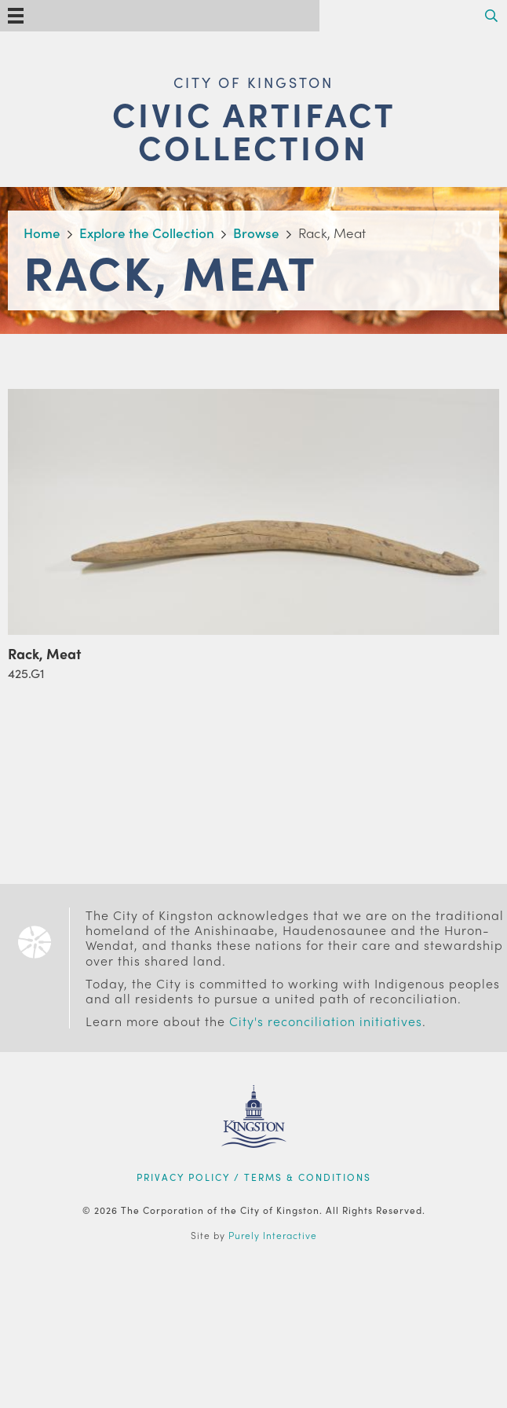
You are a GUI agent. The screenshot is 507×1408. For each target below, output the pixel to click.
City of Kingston (253, 82)
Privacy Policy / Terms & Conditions (254, 1177)
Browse (256, 232)
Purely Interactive (272, 1235)
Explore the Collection (146, 232)
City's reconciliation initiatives (325, 1021)
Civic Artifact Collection (254, 130)
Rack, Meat (44, 653)
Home (42, 232)
